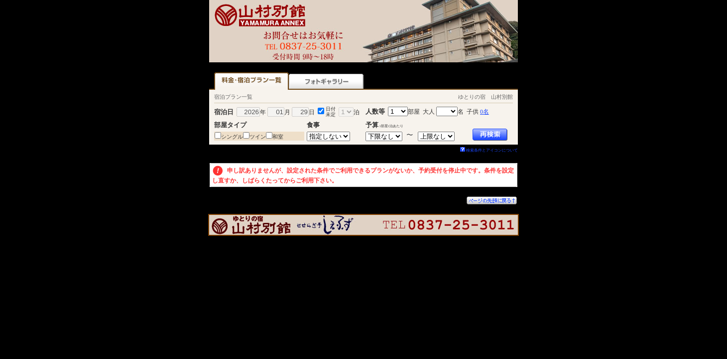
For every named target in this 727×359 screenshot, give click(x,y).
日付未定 (331, 111)
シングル (232, 137)
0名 (484, 111)
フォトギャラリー (326, 81)
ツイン (257, 137)
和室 (277, 137)
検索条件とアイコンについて (489, 150)
